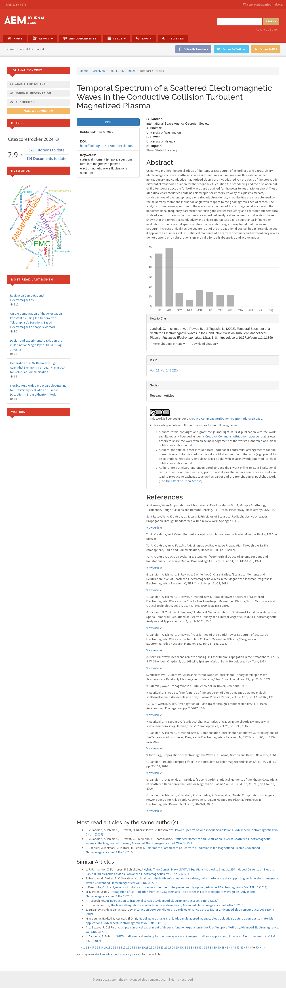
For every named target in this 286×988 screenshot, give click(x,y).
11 (108, 947)
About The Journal (28, 84)
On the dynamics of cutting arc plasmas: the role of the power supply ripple (153, 887)
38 (211, 947)
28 (173, 947)
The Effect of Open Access (183, 481)
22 (150, 947)
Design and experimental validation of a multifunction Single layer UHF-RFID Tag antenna (36, 344)
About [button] (43, 38)
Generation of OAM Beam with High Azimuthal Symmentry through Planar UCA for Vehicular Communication (37, 367)
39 (215, 947)
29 (177, 947)
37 (207, 947)
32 (188, 947)
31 (184, 947)
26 (165, 947)
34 (196, 947)
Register (173, 38)
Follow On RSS (265, 49)
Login (144, 38)
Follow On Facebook (193, 49)
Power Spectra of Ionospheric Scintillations (204, 830)
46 (241, 947)
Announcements (80, 38)
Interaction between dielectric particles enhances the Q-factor (176, 910)
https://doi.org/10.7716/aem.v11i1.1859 (107, 146)
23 (154, 947)
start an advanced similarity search (118, 954)
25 (162, 947)
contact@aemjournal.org (263, 4)
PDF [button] (108, 122)
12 (112, 947)
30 (181, 947)
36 (203, 947)
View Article (154, 528)
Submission (22, 102)
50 (257, 947)
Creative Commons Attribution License (232, 436)
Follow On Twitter (231, 49)
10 (105, 947)
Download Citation (205, 344)
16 (127, 947)
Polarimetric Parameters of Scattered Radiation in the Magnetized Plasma (195, 848)
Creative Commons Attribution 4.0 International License (225, 419)
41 (222, 947)
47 (245, 947)
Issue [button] (116, 38)
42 (226, 947)
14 (120, 947)
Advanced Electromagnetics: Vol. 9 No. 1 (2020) (187, 901)
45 (238, 947)
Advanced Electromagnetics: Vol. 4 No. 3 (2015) (127, 883)
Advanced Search (267, 29)
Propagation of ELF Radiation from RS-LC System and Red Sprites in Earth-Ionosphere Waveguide (175, 892)
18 (135, 947)
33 (192, 947)
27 (169, 947)
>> (263, 947)
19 (139, 947)
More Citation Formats (169, 344)
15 (124, 947)
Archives (99, 71)
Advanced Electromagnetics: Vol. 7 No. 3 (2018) (162, 843)
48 (249, 947)
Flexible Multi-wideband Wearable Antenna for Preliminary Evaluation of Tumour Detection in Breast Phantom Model (38, 390)
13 (116, 947)
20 (143, 947)
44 (234, 947)
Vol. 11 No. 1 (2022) (122, 71)
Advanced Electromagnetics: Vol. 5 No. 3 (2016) (135, 923)
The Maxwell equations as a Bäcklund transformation (146, 905)
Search (271, 21)
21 (146, 947)
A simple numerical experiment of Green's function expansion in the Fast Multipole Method (178, 927)
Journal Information (30, 93)
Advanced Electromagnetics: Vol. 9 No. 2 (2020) (158, 874)
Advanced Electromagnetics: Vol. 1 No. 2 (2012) (236, 887)
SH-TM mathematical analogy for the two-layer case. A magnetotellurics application (171, 936)
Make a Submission (38, 111)
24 (158, 947)
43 (230, 947)
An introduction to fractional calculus (130, 901)
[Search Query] (239, 21)
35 (200, 947)
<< (78, 947)
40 (219, 947)
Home (15, 38)
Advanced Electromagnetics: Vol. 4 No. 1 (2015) (213, 905)
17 (131, 947)
